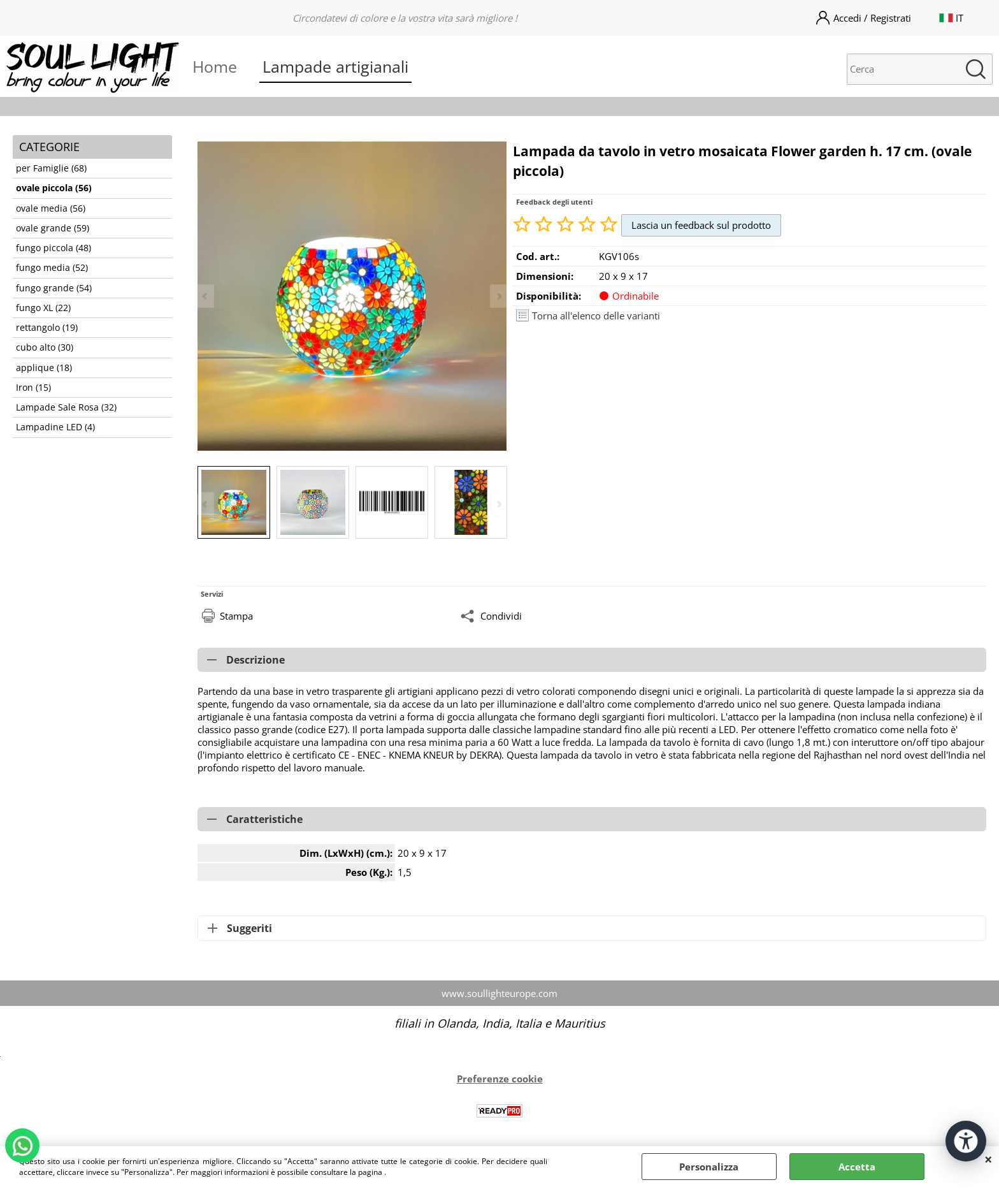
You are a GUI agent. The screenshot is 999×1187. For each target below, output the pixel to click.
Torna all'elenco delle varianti (596, 315)
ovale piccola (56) (54, 188)
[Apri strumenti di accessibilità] (965, 1141)
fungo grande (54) (54, 288)
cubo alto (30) (44, 347)
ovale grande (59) (52, 228)
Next (498, 504)
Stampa (236, 615)
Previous (206, 504)
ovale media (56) (50, 208)
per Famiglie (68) (51, 168)
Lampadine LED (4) (55, 427)
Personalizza (708, 1166)
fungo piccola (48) (53, 248)
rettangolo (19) (47, 327)
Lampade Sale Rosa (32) (66, 407)
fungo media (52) (52, 267)
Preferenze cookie (500, 1078)
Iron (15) (33, 387)
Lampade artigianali (335, 66)
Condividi (501, 615)
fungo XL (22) (43, 308)
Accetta (856, 1166)
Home (214, 66)
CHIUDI (988, 1159)
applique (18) (44, 368)
